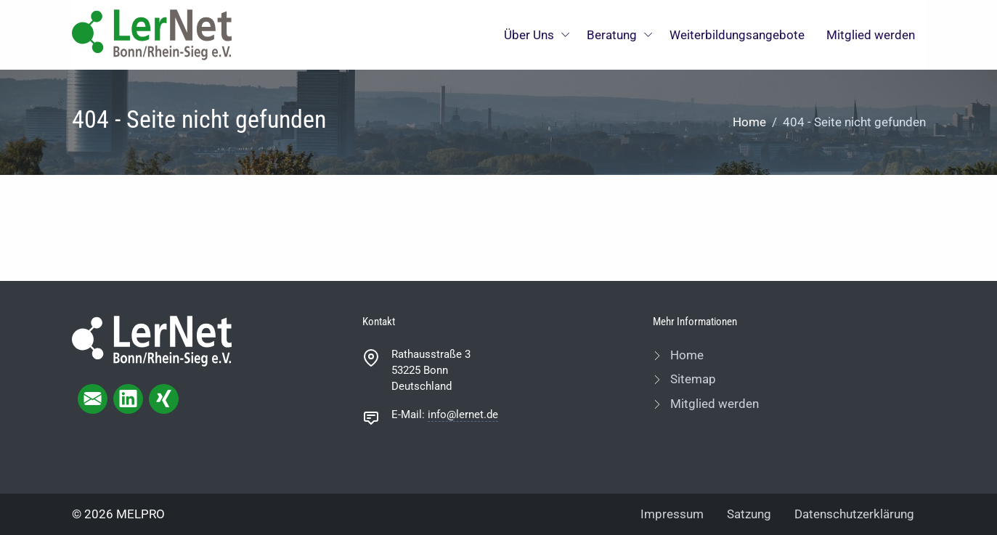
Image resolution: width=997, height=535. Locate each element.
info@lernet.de (463, 414)
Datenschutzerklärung (854, 514)
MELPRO (140, 514)
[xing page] (164, 399)
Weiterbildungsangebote (737, 35)
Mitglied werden (870, 35)
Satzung (749, 514)
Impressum (672, 514)
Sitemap (691, 379)
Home (749, 122)
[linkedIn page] (128, 399)
